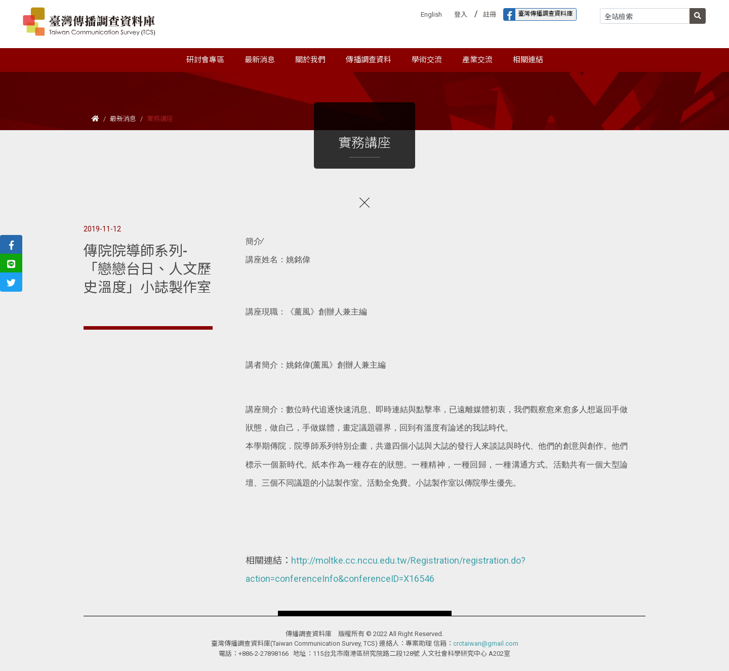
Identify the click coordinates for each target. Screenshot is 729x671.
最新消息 (123, 119)
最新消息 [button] (260, 59)
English (431, 14)
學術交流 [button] (427, 59)
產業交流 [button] (477, 59)
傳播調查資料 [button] (368, 59)
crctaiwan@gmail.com (485, 643)
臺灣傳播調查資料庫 (538, 14)
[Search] (645, 16)
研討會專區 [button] (205, 59)
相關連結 (528, 59)
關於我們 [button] (310, 59)
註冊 (489, 14)
